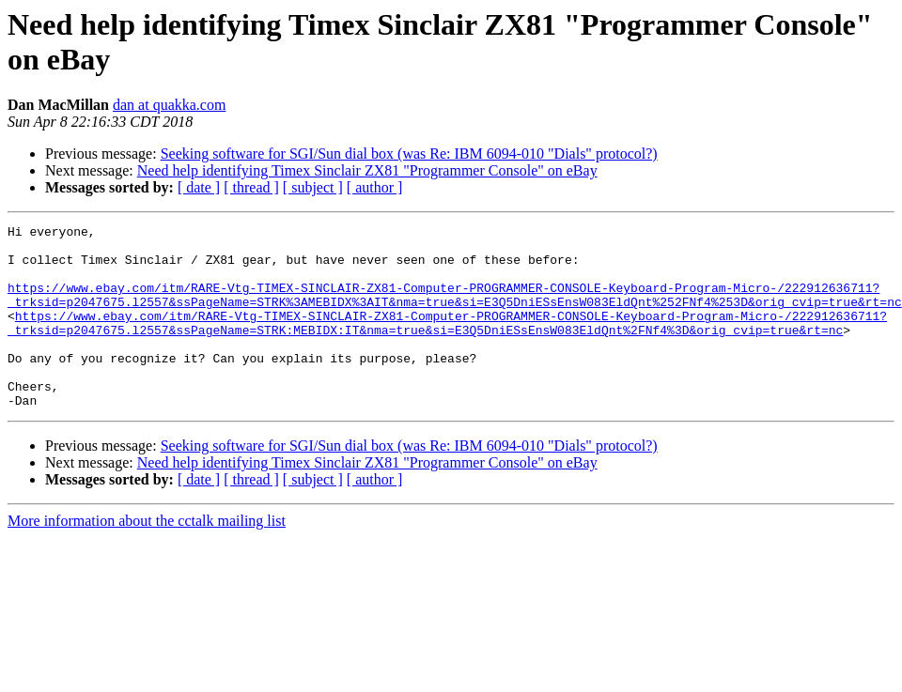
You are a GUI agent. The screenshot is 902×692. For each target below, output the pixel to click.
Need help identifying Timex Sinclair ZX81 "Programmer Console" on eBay (367, 170)
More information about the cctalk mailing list (147, 557)
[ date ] (199, 187)
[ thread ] (251, 187)
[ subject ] (313, 187)
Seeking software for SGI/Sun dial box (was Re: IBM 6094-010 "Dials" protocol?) (409, 153)
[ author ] (375, 187)
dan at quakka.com (169, 105)
